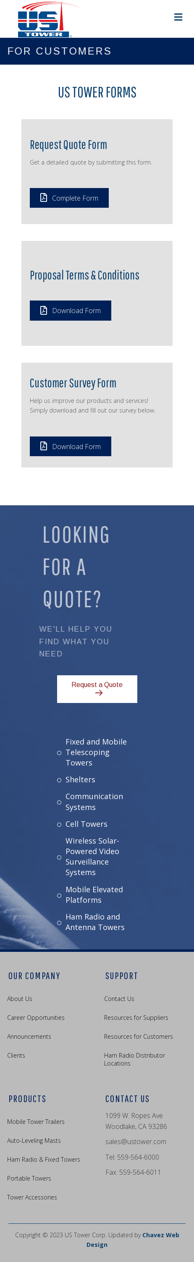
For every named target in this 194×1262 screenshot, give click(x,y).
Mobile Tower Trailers (36, 1122)
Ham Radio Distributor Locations (134, 1059)
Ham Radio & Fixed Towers (43, 1159)
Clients (16, 1055)
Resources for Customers (138, 1036)
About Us (19, 999)
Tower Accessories (32, 1197)
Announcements (29, 1036)
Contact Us (119, 999)
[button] (69, 198)
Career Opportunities (36, 1018)
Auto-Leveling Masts (34, 1140)
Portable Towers (29, 1178)
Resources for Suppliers (136, 1018)
